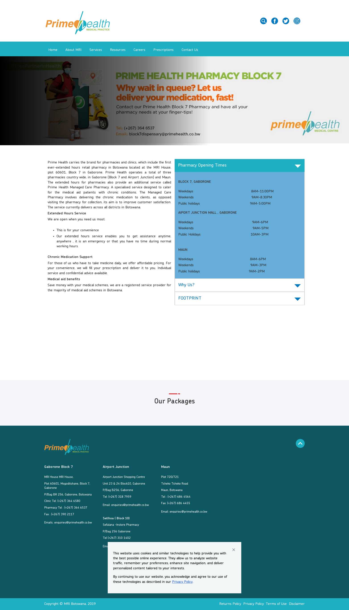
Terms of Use (276, 604)
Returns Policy (230, 604)
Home (52, 50)
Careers (139, 50)
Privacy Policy (182, 582)
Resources (118, 50)
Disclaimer (297, 604)
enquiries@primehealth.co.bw (73, 522)
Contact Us (190, 50)
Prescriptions (163, 50)
